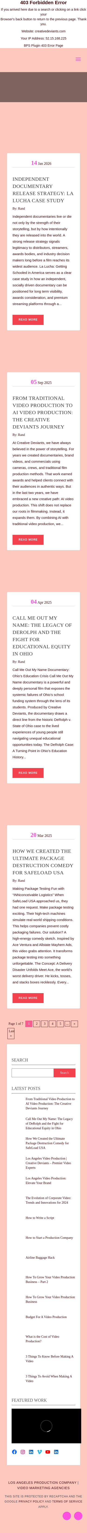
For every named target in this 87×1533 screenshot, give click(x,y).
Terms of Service (67, 1501)
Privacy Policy (31, 1501)
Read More (28, 319)
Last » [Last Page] (11, 1033)
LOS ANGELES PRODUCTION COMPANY (42, 1482)
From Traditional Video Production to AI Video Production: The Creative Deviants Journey (43, 412)
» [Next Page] (74, 1023)
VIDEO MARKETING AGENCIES (43, 1488)
